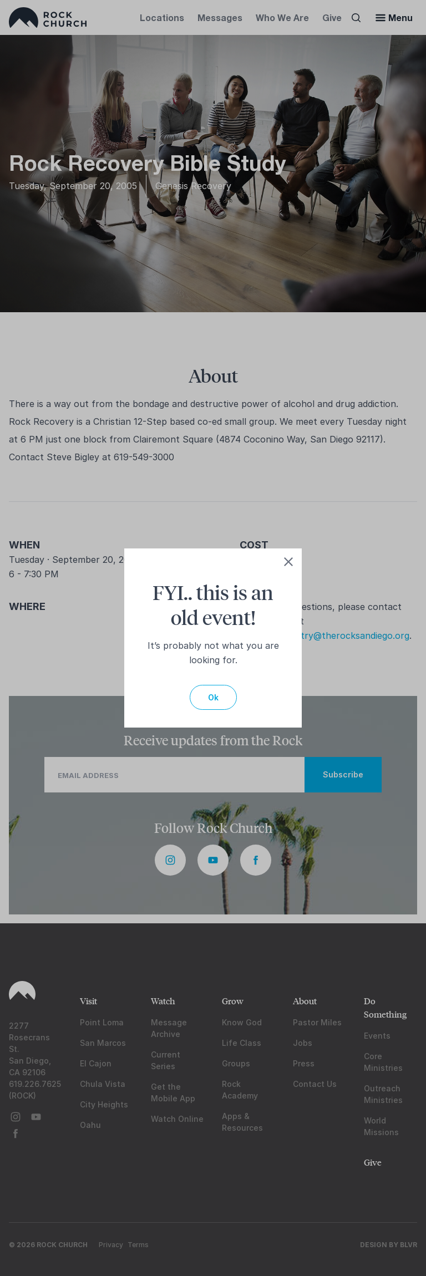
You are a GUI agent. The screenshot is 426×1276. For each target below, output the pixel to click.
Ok (213, 697)
